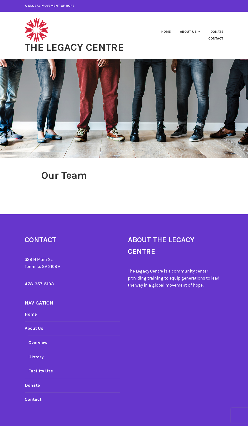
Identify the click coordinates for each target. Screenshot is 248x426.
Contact (215, 38)
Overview (37, 342)
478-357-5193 (39, 284)
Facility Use (40, 371)
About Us (188, 32)
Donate (216, 32)
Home (166, 32)
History (36, 357)
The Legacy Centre (74, 47)
